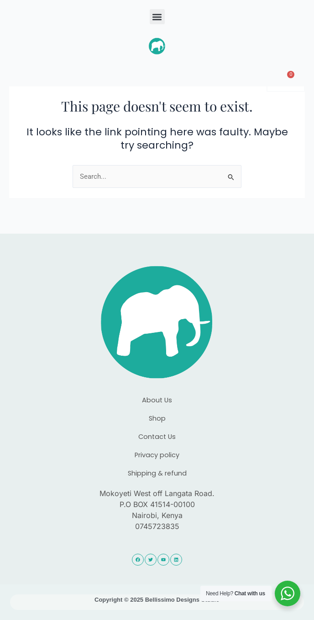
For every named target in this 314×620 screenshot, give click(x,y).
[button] (157, 16)
